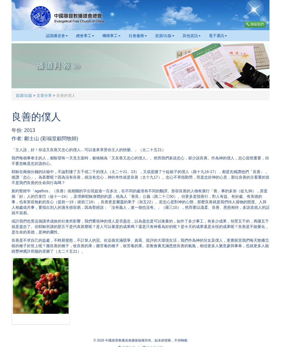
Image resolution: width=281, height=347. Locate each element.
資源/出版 (164, 35)
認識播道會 (57, 35)
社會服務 (138, 35)
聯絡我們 (255, 24)
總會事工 (85, 35)
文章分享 (44, 95)
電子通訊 (218, 35)
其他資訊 (191, 35)
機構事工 (111, 35)
